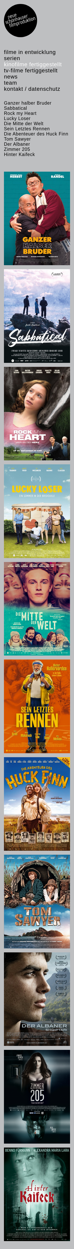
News (11, 77)
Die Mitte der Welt (23, 123)
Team (10, 83)
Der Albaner (17, 144)
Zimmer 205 (17, 149)
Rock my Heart (20, 113)
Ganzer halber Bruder (28, 103)
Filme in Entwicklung (30, 52)
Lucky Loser (17, 118)
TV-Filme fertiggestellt (31, 70)
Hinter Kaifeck (19, 154)
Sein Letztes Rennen (27, 128)
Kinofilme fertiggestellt (33, 64)
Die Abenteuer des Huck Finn (36, 133)
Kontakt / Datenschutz (32, 89)
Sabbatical (15, 108)
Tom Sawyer (17, 139)
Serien (12, 58)
